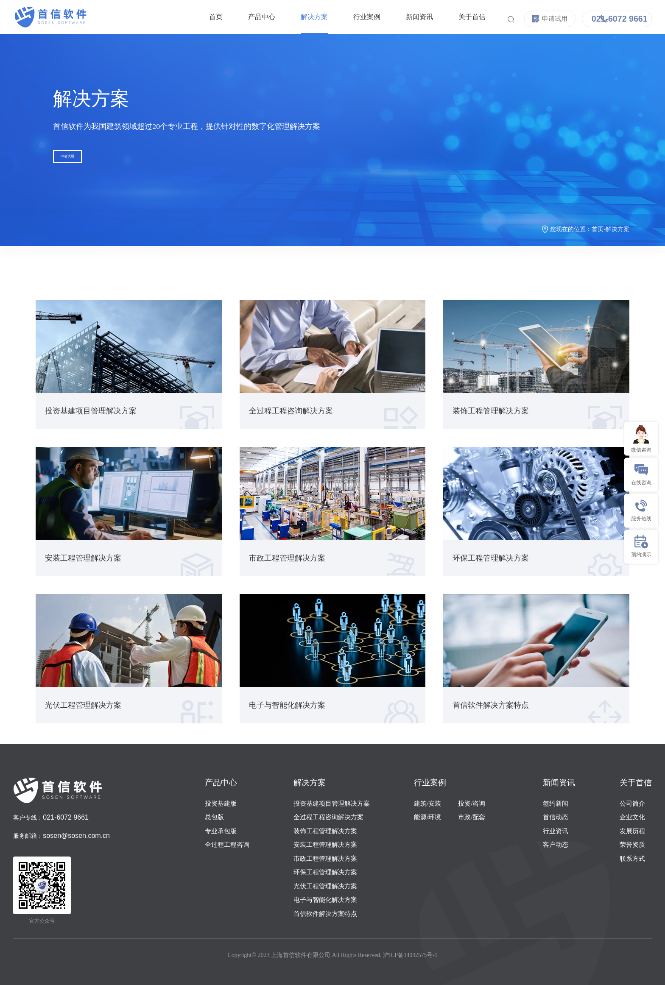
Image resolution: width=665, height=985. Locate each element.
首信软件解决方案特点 (325, 913)
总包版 (214, 817)
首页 (198, 16)
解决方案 (296, 16)
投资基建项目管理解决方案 (331, 803)
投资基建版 (221, 803)
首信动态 (555, 817)
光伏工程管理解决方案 (325, 886)
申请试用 (80, 161)
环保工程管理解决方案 (325, 872)
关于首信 (454, 16)
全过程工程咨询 (227, 844)
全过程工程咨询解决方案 (328, 817)
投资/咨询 (471, 803)
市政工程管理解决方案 (325, 858)
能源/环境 (427, 817)
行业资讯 (555, 831)
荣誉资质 (632, 844)
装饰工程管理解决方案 (325, 831)
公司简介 (632, 803)
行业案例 (349, 16)
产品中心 (243, 16)
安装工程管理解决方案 (325, 844)
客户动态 (555, 844)
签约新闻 (555, 803)
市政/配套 (471, 817)
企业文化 (632, 817)
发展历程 (632, 831)
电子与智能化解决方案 (325, 899)
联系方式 (632, 858)
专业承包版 (221, 831)
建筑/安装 (427, 803)
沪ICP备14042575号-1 (410, 955)
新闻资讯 (401, 16)
